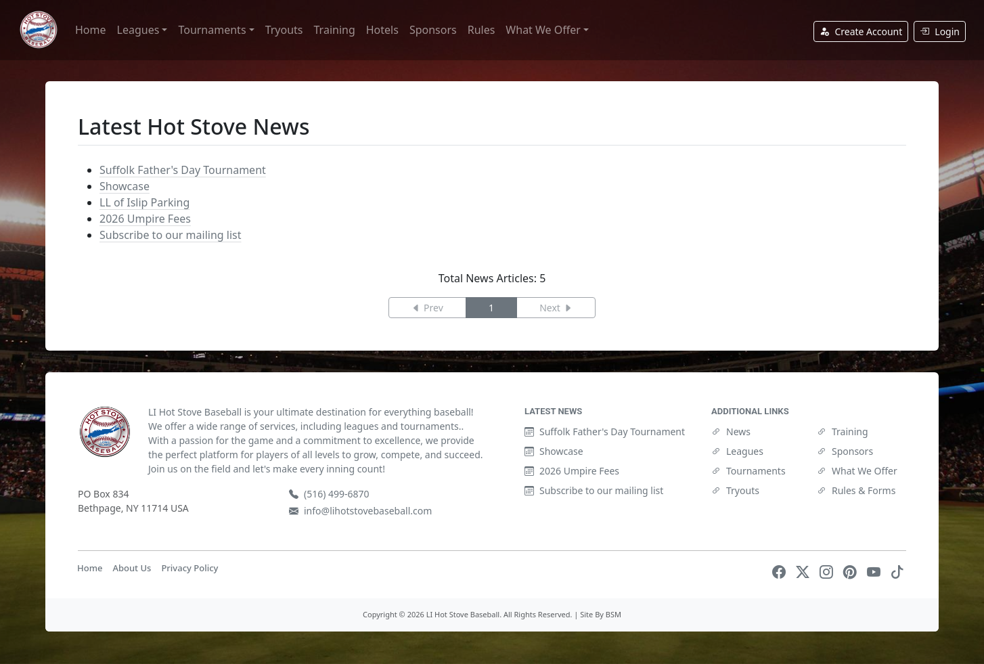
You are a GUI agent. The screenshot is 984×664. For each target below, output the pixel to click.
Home (90, 29)
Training (334, 29)
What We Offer (857, 470)
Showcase (124, 186)
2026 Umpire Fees (145, 218)
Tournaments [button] (212, 29)
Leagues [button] (138, 29)
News (731, 431)
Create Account (861, 31)
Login (940, 31)
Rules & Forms (856, 490)
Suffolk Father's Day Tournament (182, 169)
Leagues (737, 451)
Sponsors (433, 29)
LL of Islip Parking (144, 202)
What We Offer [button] (543, 29)
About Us (131, 568)
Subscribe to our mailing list (170, 234)
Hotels (382, 29)
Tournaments (748, 470)
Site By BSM (600, 614)
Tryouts (284, 29)
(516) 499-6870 (329, 493)
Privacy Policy (189, 568)
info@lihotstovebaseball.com (360, 510)
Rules (481, 29)
